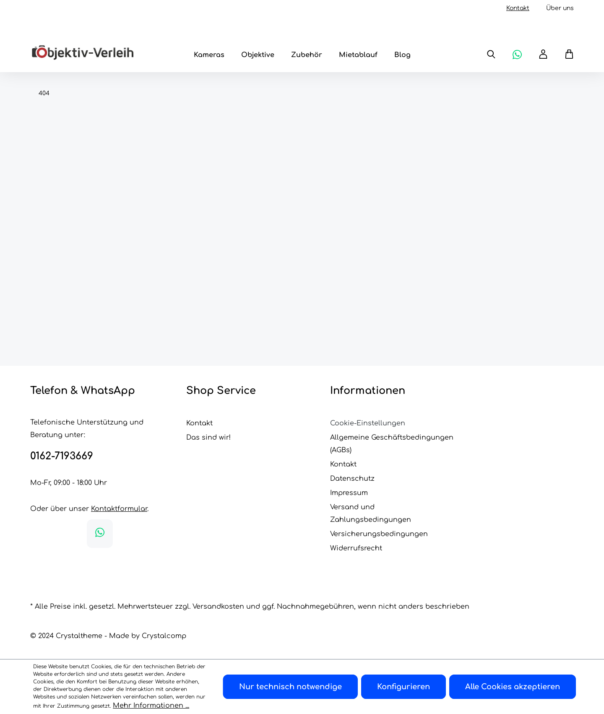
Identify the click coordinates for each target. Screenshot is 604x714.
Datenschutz (352, 478)
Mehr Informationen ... (151, 705)
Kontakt (517, 8)
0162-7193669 (61, 456)
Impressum (349, 493)
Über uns (560, 8)
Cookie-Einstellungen (367, 423)
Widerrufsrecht (356, 548)
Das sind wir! (208, 437)
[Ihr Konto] (543, 54)
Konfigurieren (403, 687)
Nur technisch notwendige (290, 687)
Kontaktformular (119, 509)
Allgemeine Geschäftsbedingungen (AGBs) (391, 444)
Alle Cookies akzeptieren (512, 687)
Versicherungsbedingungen (379, 534)
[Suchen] (491, 54)
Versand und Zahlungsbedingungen (370, 513)
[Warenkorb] (565, 54)
